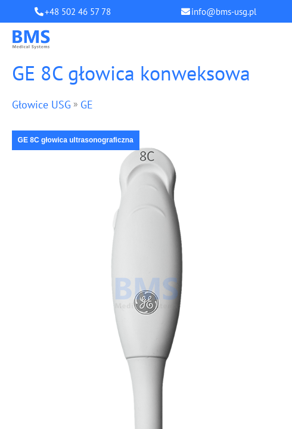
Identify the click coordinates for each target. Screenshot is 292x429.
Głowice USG (41, 104)
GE (86, 104)
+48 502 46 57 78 (78, 11)
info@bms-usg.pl (223, 11)
